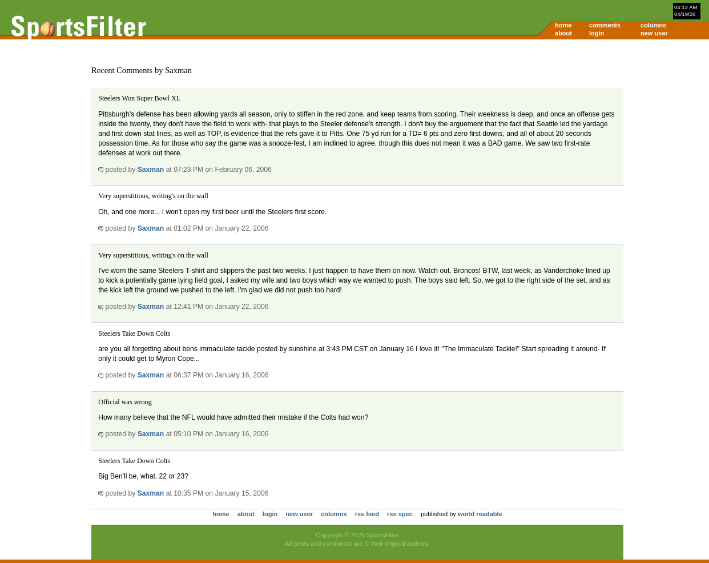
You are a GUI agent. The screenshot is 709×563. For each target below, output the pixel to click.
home (563, 25)
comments (605, 25)
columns (653, 25)
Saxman (151, 170)
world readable (480, 513)
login (596, 33)
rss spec (400, 513)
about (563, 33)
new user (654, 33)
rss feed (367, 513)
